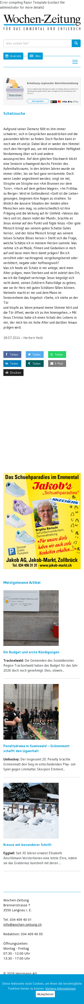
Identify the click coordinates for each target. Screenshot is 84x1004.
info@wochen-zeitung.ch (22, 924)
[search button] (76, 43)
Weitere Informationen (60, 988)
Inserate (13, 56)
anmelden (47, 973)
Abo (35, 56)
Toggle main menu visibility (75, 60)
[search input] (41, 43)
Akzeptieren (45, 994)
